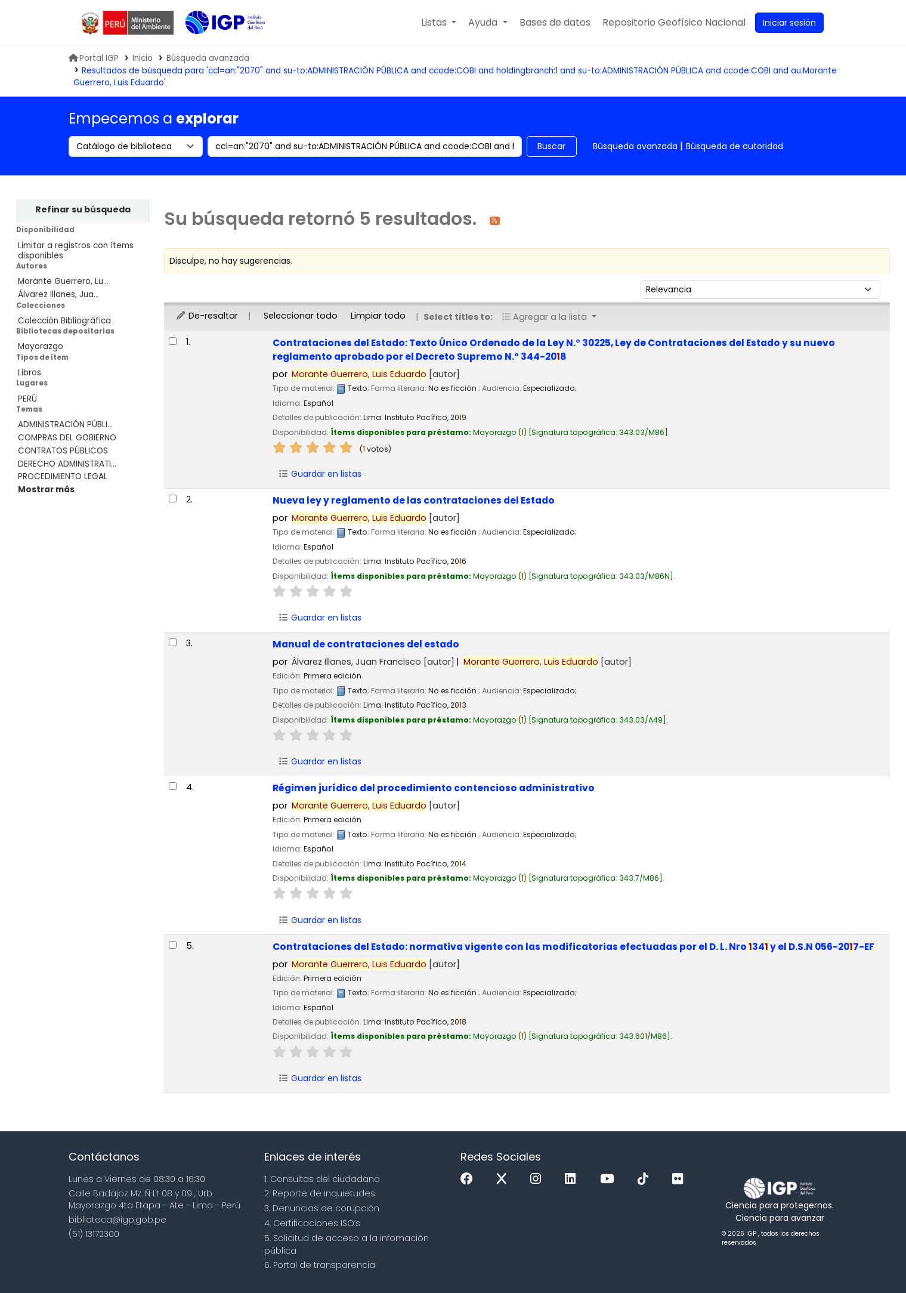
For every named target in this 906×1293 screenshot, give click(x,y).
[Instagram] (538, 1179)
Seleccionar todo (301, 316)
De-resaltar (206, 316)
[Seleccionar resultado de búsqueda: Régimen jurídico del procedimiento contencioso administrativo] (173, 786)
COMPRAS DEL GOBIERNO (67, 437)
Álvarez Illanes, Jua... (58, 294)
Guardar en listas (319, 474)
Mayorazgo (40, 346)
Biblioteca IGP (215, 46)
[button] (438, 23)
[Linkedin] (573, 1179)
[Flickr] (680, 1179)
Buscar (551, 146)
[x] (504, 1179)
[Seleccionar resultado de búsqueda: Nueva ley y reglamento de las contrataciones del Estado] (173, 498)
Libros (29, 372)
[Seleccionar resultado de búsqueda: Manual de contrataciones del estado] (173, 642)
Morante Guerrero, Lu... (63, 281)
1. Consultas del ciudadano (322, 1179)
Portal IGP (94, 58)
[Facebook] (469, 1179)
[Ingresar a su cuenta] (789, 23)
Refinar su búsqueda (83, 209)
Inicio (142, 58)
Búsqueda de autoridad (734, 146)
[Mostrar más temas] (46, 489)
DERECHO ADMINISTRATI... (67, 464)
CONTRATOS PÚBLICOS (63, 450)
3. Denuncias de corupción (321, 1208)
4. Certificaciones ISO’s (312, 1223)
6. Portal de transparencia (319, 1265)
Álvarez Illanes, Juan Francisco (373, 662)
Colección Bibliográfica (64, 320)
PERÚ (27, 399)
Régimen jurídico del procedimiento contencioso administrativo (434, 788)
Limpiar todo (378, 316)
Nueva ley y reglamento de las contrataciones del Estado (414, 500)
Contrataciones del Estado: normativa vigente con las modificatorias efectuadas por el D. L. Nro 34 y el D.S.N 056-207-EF (573, 946)
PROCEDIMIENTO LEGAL (62, 476)
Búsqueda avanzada (635, 146)
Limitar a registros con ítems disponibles (76, 250)
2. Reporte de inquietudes (319, 1193)
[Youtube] (610, 1179)
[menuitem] (674, 23)
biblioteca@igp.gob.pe (117, 1220)
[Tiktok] (646, 1179)
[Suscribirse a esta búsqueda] (495, 219)
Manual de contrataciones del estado (366, 644)
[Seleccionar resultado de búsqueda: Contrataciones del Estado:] (173, 341)
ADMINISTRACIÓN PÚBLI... (65, 424)
